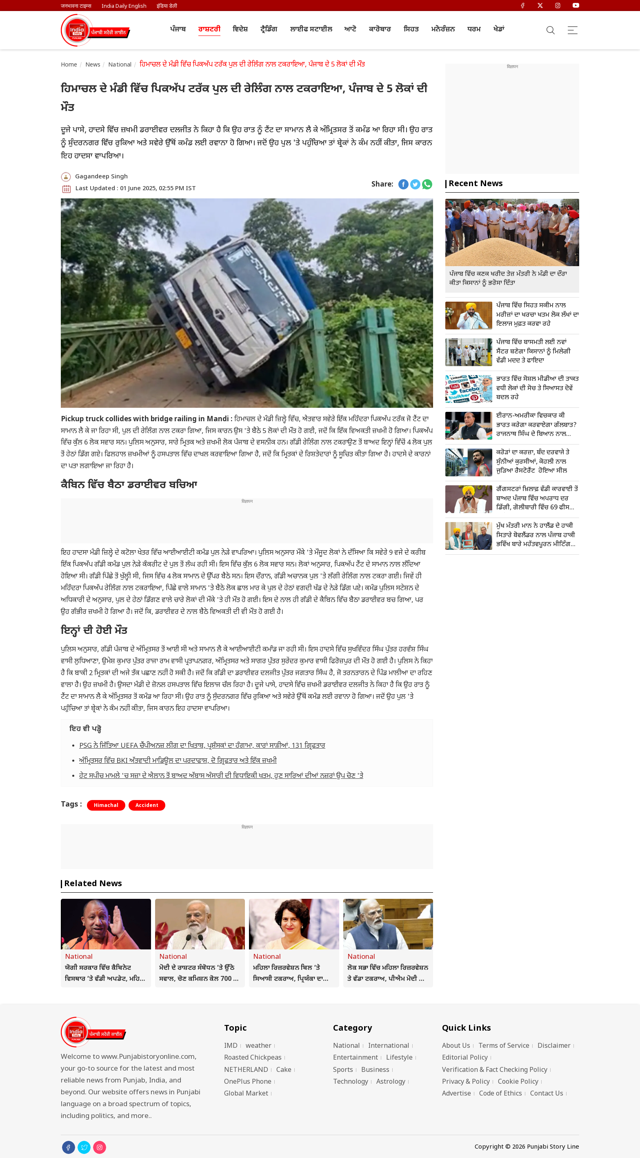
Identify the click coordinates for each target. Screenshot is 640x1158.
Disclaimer (554, 1046)
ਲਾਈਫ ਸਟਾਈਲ (311, 29)
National (119, 65)
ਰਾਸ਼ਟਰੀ (209, 29)
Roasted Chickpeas (253, 1058)
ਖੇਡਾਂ (498, 29)
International (388, 1046)
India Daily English (124, 6)
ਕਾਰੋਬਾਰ (380, 29)
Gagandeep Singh (101, 177)
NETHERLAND (246, 1070)
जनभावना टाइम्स (76, 6)
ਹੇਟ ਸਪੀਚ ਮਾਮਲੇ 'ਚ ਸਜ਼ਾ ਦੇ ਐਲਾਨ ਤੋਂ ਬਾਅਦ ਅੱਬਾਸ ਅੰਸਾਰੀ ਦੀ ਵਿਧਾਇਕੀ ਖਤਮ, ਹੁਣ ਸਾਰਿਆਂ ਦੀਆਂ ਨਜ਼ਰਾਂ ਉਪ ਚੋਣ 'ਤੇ (221, 776)
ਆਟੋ (350, 29)
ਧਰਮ (474, 29)
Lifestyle (399, 1058)
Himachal (106, 805)
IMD (231, 1046)
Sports (343, 1070)
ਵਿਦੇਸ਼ (240, 29)
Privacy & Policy (466, 1082)
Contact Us (546, 1094)
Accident (147, 805)
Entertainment (355, 1058)
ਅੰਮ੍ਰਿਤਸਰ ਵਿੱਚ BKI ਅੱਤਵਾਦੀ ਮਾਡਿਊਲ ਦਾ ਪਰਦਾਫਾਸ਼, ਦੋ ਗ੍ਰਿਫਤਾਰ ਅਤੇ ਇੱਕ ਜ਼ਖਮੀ (178, 761)
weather (258, 1046)
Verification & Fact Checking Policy (494, 1070)
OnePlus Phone (247, 1082)
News (93, 65)
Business (375, 1070)
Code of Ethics (500, 1094)
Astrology (390, 1082)
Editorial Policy (465, 1058)
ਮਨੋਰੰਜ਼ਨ (443, 29)
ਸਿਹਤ (411, 29)
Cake (283, 1070)
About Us (456, 1046)
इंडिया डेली (167, 6)
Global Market (246, 1094)
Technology (350, 1082)
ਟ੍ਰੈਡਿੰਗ (269, 29)
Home (69, 65)
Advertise (456, 1094)
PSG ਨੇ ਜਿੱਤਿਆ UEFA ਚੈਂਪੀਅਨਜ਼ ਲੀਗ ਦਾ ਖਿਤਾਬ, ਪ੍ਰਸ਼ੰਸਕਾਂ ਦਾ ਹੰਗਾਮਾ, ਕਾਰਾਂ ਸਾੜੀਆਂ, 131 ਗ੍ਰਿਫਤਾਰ (202, 746)
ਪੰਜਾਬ (178, 29)
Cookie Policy (518, 1082)
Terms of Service (503, 1046)
